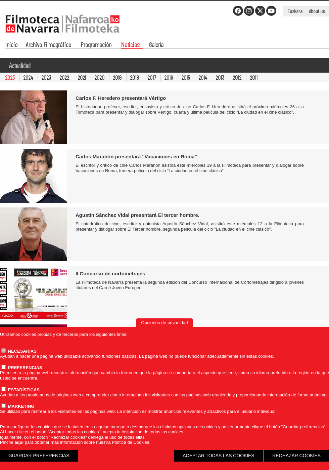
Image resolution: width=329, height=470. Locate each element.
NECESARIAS (19, 351)
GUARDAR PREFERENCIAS (38, 455)
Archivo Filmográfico (48, 45)
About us (317, 11)
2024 (28, 77)
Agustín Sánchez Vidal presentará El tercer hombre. (137, 215)
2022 (64, 77)
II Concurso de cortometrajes (110, 273)
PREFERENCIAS (21, 367)
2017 (151, 77)
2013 (220, 77)
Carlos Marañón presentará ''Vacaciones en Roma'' (136, 156)
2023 (46, 77)
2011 (253, 77)
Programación (96, 45)
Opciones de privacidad (164, 322)
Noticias (130, 45)
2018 (134, 77)
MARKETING (17, 406)
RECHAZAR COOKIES (296, 455)
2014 (202, 77)
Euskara (294, 11)
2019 (117, 77)
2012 (237, 77)
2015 (185, 77)
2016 (168, 77)
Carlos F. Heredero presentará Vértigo (121, 98)
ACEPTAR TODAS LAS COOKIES (218, 455)
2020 (99, 77)
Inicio (11, 45)
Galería (156, 45)
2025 (10, 77)
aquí (18, 442)
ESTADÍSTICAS (20, 389)
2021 (82, 77)
